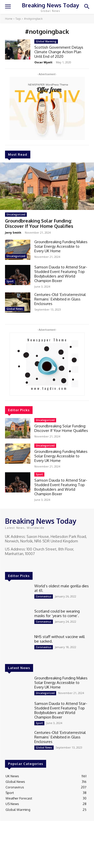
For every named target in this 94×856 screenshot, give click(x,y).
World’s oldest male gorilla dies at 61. (61, 588)
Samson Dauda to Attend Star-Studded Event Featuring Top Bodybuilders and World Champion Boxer (60, 274)
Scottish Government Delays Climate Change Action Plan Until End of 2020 (58, 52)
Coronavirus (43, 596)
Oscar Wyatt (43, 62)
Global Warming (46, 41)
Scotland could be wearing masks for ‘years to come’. (57, 613)
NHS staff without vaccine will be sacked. (59, 639)
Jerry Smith (13, 232)
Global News (15, 309)
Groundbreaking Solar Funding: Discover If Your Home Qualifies (39, 223)
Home (8, 18)
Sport (10, 281)
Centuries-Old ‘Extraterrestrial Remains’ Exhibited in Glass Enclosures (60, 299)
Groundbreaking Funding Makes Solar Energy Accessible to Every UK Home (60, 246)
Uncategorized (16, 214)
